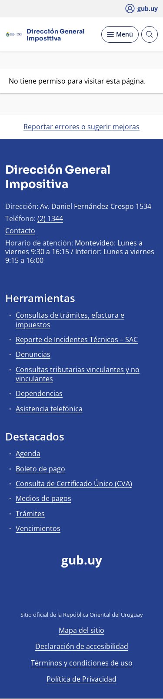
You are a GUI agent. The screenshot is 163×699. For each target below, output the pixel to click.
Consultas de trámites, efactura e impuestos (70, 319)
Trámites (30, 513)
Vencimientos (38, 528)
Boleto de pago (40, 469)
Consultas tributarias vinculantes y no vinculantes (78, 374)
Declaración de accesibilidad (81, 646)
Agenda (28, 453)
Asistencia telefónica (49, 408)
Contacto (20, 230)
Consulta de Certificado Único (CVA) (74, 483)
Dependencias (39, 393)
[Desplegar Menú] (120, 34)
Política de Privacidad (81, 679)
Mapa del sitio (81, 630)
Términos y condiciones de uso (82, 663)
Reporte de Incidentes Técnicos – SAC (77, 339)
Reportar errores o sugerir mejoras (81, 126)
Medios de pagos (43, 498)
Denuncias (33, 354)
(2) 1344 (50, 218)
